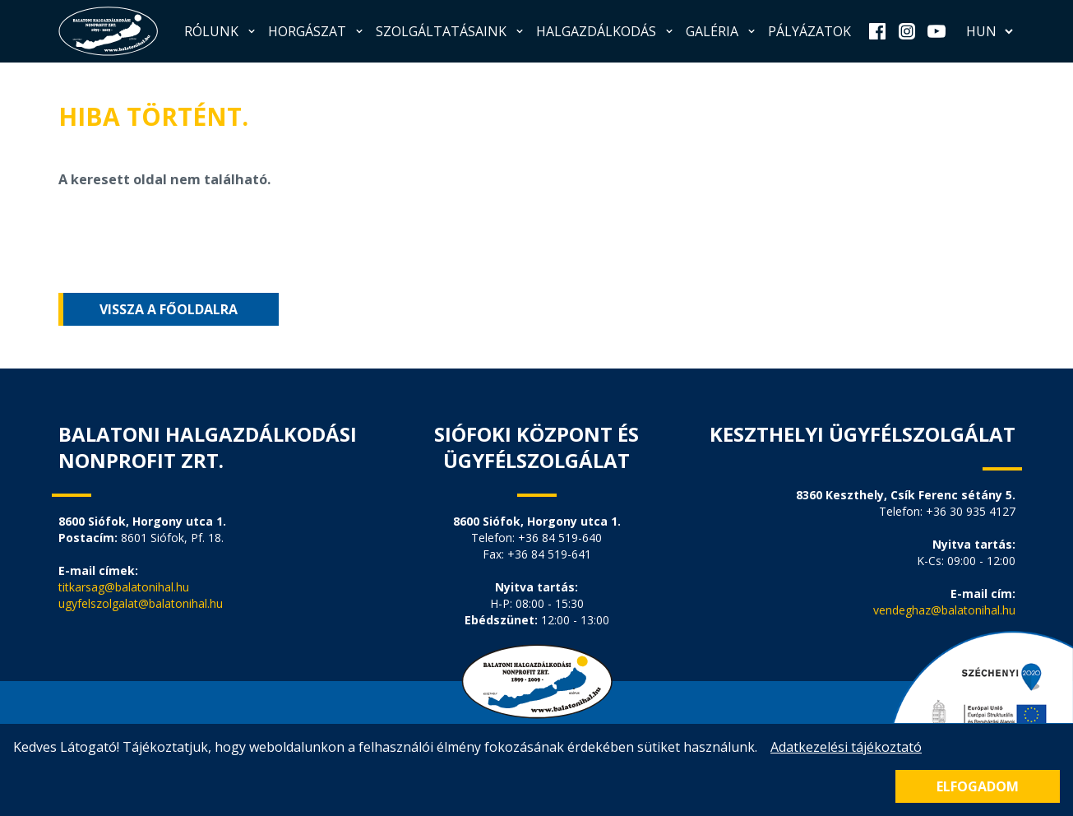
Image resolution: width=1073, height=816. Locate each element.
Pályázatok (809, 31)
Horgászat (317, 31)
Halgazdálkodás (606, 31)
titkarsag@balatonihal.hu (123, 587)
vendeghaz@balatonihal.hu (944, 610)
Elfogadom (978, 786)
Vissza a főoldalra (168, 309)
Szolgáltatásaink (451, 31)
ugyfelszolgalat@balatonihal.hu (140, 603)
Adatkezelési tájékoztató (846, 747)
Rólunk (221, 31)
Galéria (722, 31)
